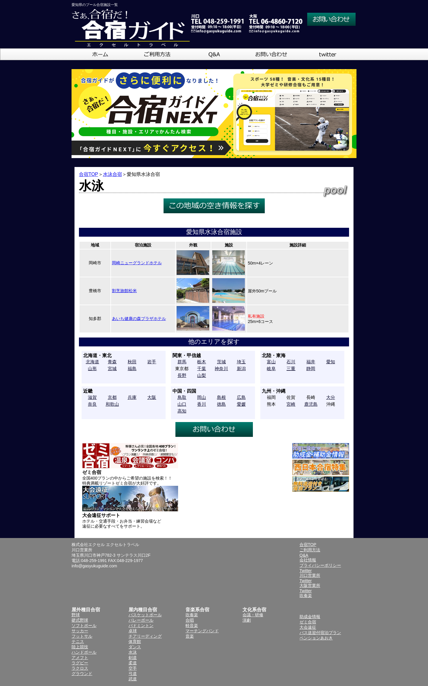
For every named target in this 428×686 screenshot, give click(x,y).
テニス (78, 641)
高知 (181, 410)
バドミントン (141, 625)
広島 (241, 397)
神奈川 (221, 368)
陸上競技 (80, 646)
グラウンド (82, 673)
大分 (330, 397)
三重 (290, 368)
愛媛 (241, 404)
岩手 (151, 361)
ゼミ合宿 (307, 622)
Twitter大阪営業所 (309, 583)
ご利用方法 (309, 549)
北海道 (92, 361)
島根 (221, 397)
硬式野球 (80, 620)
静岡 (310, 368)
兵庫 (132, 397)
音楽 (190, 636)
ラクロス (80, 668)
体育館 (135, 641)
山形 (92, 368)
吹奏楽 (192, 614)
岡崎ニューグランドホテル (137, 262)
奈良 (92, 404)
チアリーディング (145, 636)
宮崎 (290, 404)
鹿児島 (311, 404)
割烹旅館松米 (124, 290)
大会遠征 (307, 627)
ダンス (135, 646)
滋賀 (92, 397)
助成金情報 (309, 616)
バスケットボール (145, 614)
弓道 (133, 673)
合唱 (190, 620)
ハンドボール (84, 652)
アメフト (80, 657)
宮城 (112, 368)
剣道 (133, 657)
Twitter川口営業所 (309, 573)
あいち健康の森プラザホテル (139, 318)
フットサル (82, 636)
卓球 (133, 630)
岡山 (201, 397)
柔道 (133, 662)
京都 (112, 397)
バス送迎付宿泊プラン (320, 632)
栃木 (201, 361)
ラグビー (80, 662)
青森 (112, 361)
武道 (133, 679)
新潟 (241, 368)
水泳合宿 (112, 174)
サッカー (80, 630)
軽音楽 (192, 625)
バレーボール (141, 620)
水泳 (133, 652)
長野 (181, 375)
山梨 (201, 375)
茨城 (221, 361)
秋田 (132, 361)
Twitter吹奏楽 (305, 593)
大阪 (151, 397)
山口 (181, 404)
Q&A (303, 555)
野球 (76, 614)
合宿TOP (88, 174)
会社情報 (307, 560)
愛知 (330, 361)
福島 (132, 368)
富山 (271, 361)
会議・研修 (252, 614)
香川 (201, 404)
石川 (290, 361)
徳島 (221, 404)
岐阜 (271, 368)
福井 (310, 361)
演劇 (246, 620)
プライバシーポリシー (320, 565)
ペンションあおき (316, 638)
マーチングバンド (202, 630)
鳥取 (181, 397)
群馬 (181, 361)
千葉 (201, 368)
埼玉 (241, 361)
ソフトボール (84, 625)
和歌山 (112, 404)
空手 (133, 668)
